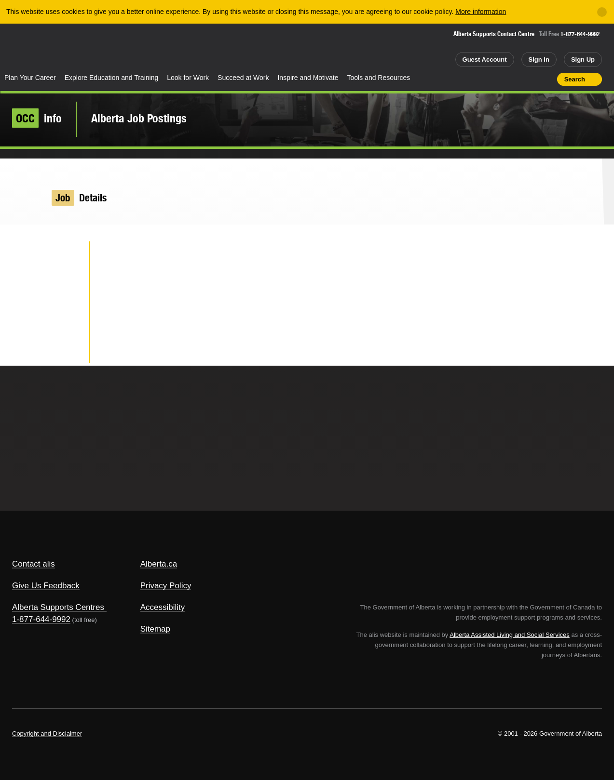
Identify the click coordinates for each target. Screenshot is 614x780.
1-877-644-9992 (580, 34)
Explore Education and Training (112, 77)
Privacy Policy (165, 585)
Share (495, 79)
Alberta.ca (158, 563)
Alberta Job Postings (139, 118)
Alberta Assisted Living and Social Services (510, 634)
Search (574, 79)
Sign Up (583, 59)
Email (65, 350)
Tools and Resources (378, 77)
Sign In (539, 59)
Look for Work (188, 77)
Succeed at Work (243, 77)
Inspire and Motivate (307, 77)
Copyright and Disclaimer (47, 733)
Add (512, 79)
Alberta (38, 48)
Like (529, 78)
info (37, 118)
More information (480, 11)
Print (546, 79)
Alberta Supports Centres (58, 607)
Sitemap (155, 629)
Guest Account (485, 59)
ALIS (103, 47)
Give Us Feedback (46, 585)
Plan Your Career (30, 77)
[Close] (602, 12)
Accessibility (162, 607)
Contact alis (33, 563)
